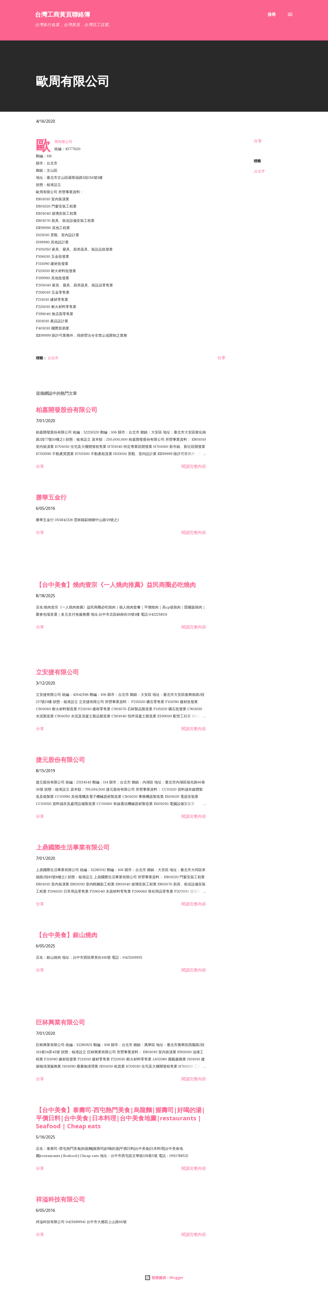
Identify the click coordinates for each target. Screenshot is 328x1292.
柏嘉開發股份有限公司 (66, 409)
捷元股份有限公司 (60, 759)
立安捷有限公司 (57, 672)
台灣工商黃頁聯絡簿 (62, 14)
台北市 (259, 171)
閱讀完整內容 (193, 466)
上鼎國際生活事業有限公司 (73, 847)
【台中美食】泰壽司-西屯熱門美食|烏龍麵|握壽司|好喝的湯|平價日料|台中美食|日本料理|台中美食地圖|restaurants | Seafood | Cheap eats (120, 1117)
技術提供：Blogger (164, 1277)
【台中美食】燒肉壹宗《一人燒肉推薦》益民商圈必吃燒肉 (116, 584)
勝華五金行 (51, 497)
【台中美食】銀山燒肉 (66, 935)
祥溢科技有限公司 (60, 1199)
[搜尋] (272, 14)
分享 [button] (258, 141)
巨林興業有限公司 (60, 1022)
